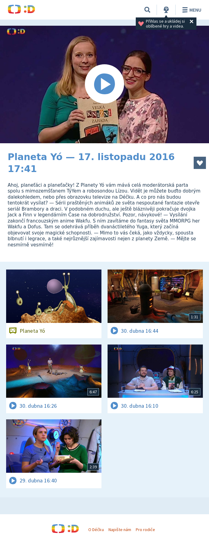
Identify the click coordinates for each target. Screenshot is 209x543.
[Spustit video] (104, 84)
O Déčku (96, 529)
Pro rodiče (145, 529)
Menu (190, 9)
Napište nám (119, 529)
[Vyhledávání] (147, 10)
